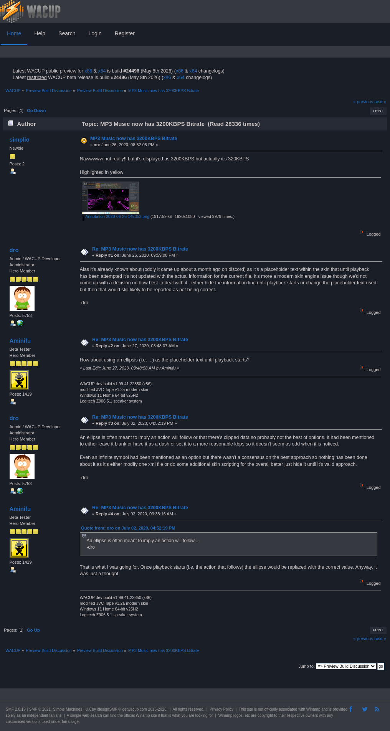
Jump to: (307, 666)
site (250, 709)
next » (380, 101)
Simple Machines (67, 709)
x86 (88, 71)
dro (13, 250)
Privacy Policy (221, 709)
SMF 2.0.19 (16, 709)
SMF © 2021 (40, 709)
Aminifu (20, 340)
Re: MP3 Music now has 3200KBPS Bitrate (140, 249)
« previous (363, 101)
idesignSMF (107, 709)
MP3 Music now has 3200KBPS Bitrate (133, 138)
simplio (19, 139)
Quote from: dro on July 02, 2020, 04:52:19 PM (128, 528)
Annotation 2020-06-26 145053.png (115, 216)
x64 (102, 71)
